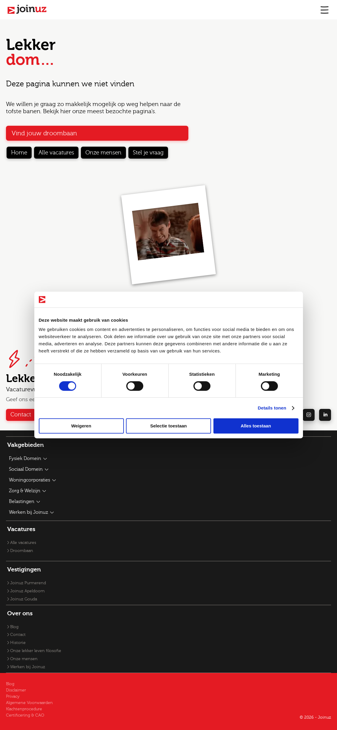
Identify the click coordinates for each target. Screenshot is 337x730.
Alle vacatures (56, 152)
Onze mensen (103, 152)
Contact (20, 414)
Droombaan (21, 550)
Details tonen (272, 407)
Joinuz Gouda (23, 599)
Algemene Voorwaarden (29, 702)
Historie (18, 642)
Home (19, 152)
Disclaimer (16, 690)
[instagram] (309, 415)
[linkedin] (325, 415)
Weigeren (81, 426)
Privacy (13, 696)
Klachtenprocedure (24, 709)
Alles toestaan (256, 426)
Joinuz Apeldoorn (27, 591)
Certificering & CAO (25, 715)
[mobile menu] (324, 9)
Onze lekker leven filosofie (35, 650)
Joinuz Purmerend (28, 583)
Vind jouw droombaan (44, 133)
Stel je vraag (148, 152)
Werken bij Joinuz (27, 667)
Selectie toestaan (168, 426)
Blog (14, 627)
